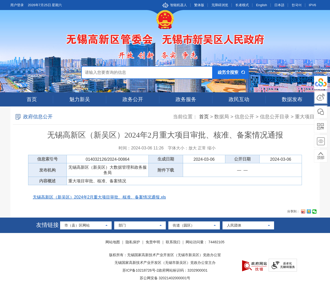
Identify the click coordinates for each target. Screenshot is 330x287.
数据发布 (292, 99)
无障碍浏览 (219, 5)
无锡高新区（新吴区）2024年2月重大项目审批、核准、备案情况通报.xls (99, 197)
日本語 (279, 5)
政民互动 (239, 99)
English (261, 5)
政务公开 (132, 99)
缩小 (211, 148)
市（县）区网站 (77, 225)
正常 (202, 148)
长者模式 (242, 5)
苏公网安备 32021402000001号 (165, 278)
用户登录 (17, 5)
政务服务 (186, 99)
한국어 (297, 5)
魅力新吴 (79, 99)
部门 (122, 225)
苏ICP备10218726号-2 (140, 270)
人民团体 (234, 225)
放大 (192, 148)
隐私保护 (133, 242)
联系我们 (173, 242)
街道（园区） (183, 225)
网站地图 (112, 242)
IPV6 (312, 5)
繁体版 (199, 5)
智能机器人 (178, 5)
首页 (32, 99)
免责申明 (153, 242)
